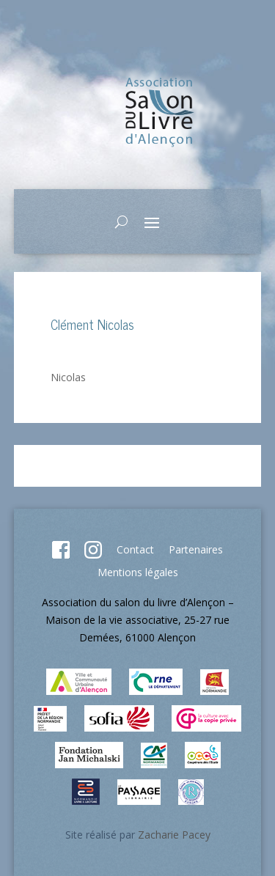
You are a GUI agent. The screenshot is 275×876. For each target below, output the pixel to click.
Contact (135, 549)
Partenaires (196, 549)
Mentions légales (138, 572)
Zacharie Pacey (174, 835)
